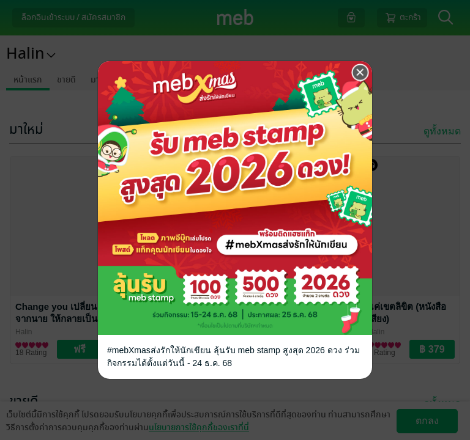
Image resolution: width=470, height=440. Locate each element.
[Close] (360, 72)
